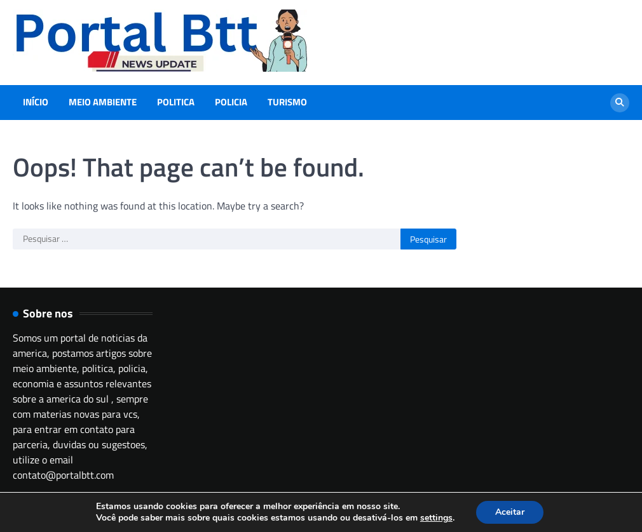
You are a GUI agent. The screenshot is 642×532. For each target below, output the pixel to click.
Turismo (287, 102)
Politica (176, 102)
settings (436, 518)
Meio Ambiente (103, 102)
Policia (231, 102)
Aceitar (509, 512)
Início (35, 102)
